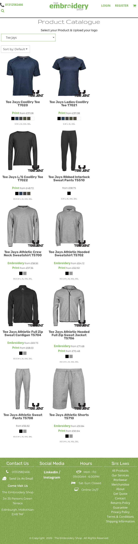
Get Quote (120, 494)
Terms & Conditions (120, 517)
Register (121, 6)
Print (15, 113)
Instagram (51, 477)
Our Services (120, 475)
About (120, 489)
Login (106, 6)
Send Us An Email (21, 479)
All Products (120, 471)
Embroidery (16, 263)
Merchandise (120, 484)
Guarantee (120, 507)
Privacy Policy (120, 512)
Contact (120, 498)
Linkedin (51, 472)
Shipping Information (120, 521)
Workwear (120, 480)
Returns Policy (120, 503)
